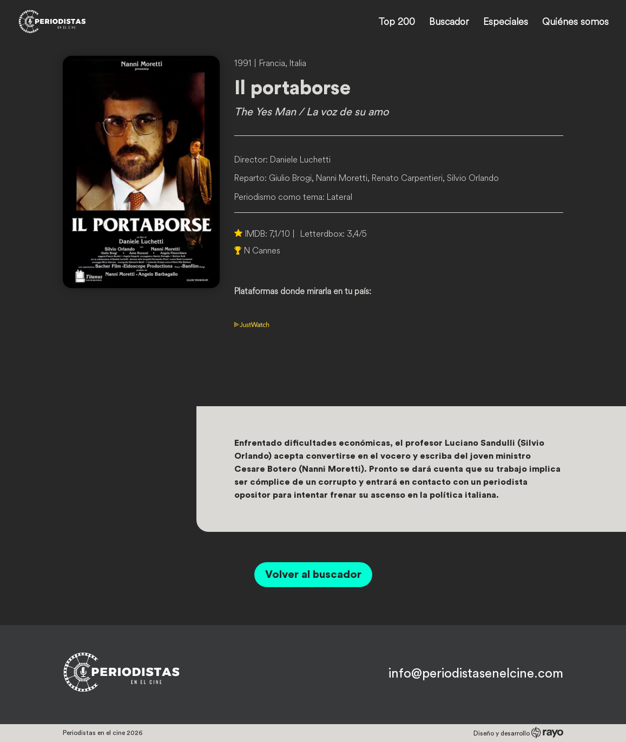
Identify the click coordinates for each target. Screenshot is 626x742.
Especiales (505, 23)
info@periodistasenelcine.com (475, 673)
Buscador (449, 23)
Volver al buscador (313, 574)
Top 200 (396, 23)
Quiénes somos (575, 23)
